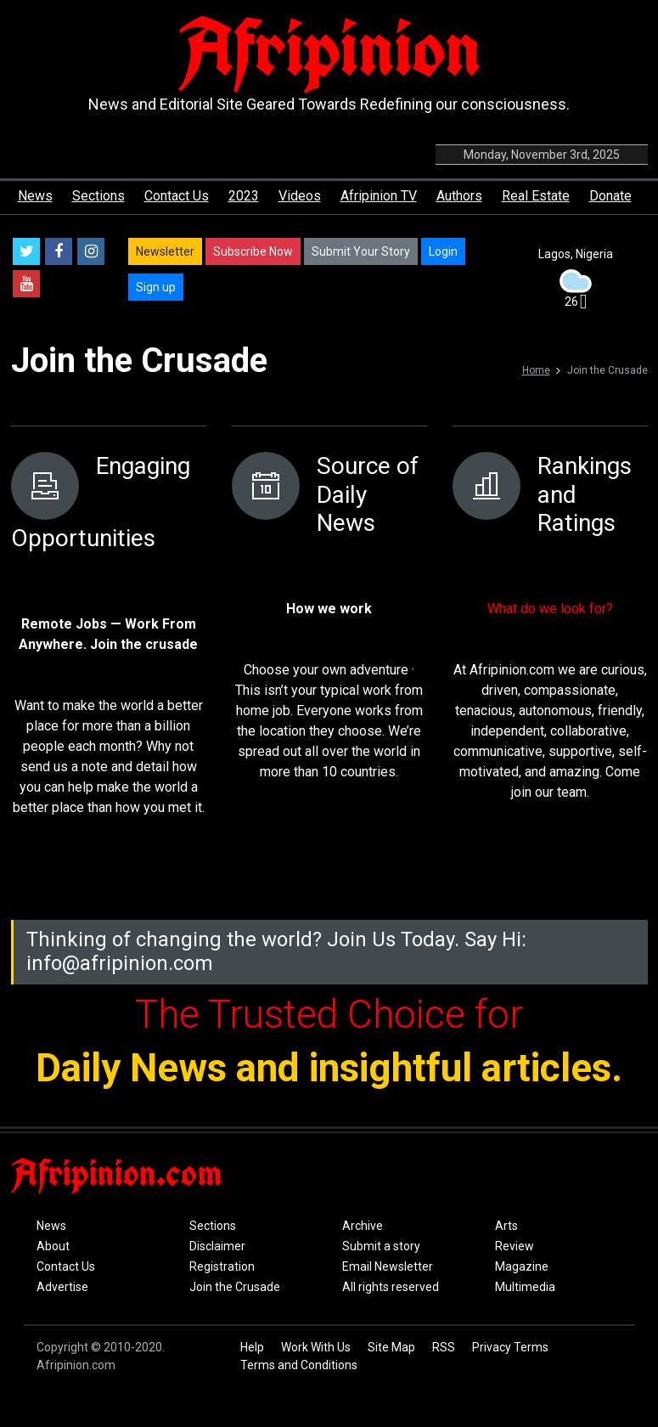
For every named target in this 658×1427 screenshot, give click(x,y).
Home (536, 370)
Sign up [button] (156, 287)
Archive (362, 1225)
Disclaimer (217, 1246)
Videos (299, 196)
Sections (98, 196)
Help (252, 1347)
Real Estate (536, 196)
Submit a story (381, 1246)
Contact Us (176, 196)
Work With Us (316, 1347)
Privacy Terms (510, 1347)
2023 (243, 196)
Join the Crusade (234, 1287)
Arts (506, 1225)
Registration (222, 1266)
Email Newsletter (387, 1266)
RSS (443, 1347)
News (35, 196)
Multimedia (525, 1287)
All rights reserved (390, 1287)
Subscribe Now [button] (253, 251)
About (53, 1246)
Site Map (391, 1347)
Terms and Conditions (298, 1365)
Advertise (62, 1287)
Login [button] (443, 251)
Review (514, 1246)
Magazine (521, 1266)
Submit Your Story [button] (361, 251)
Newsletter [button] (165, 251)
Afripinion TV (378, 196)
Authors (459, 196)
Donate (610, 196)
